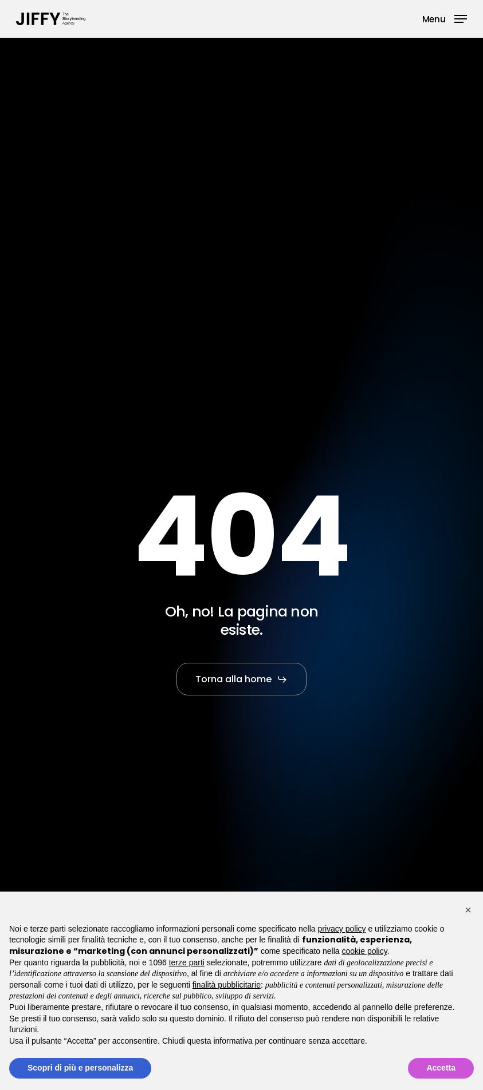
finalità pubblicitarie (227, 984)
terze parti (187, 962)
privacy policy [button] (342, 928)
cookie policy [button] (364, 951)
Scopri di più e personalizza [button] (80, 1067)
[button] (444, 18)
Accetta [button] (440, 1067)
